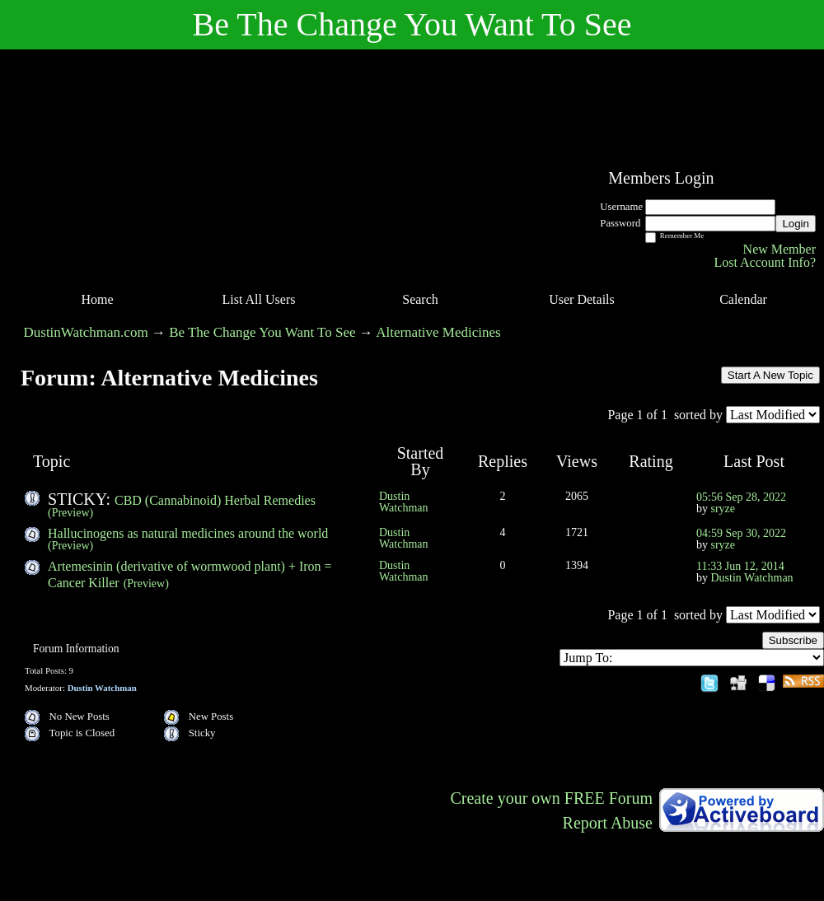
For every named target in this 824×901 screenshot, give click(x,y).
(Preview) (70, 513)
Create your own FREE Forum (551, 798)
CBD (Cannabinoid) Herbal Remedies (215, 500)
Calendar (743, 299)
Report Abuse (608, 823)
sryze (723, 508)
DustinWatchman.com (86, 332)
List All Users (259, 299)
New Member (779, 249)
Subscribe (793, 640)
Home (97, 299)
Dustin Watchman (403, 502)
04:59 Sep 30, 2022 (741, 533)
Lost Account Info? (765, 262)
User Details (582, 299)
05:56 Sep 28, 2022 (741, 497)
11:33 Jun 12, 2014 (740, 566)
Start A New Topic (770, 375)
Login (795, 223)
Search (420, 299)
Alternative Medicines (438, 332)
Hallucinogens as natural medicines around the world (188, 533)
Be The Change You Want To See (262, 332)
